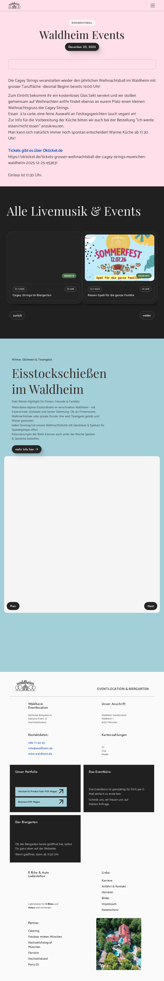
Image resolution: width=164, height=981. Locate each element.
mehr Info (143, 275)
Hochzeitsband (38, 958)
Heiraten (107, 892)
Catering (33, 931)
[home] (14, 5)
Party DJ (33, 964)
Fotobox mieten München (45, 936)
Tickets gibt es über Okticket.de (35, 150)
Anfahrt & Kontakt (114, 886)
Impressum (109, 904)
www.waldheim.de (40, 753)
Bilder (106, 898)
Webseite (69, 275)
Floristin (33, 952)
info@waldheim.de (40, 748)
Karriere (107, 880)
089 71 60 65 (36, 742)
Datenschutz (110, 909)
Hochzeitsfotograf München (40, 945)
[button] (152, 5)
